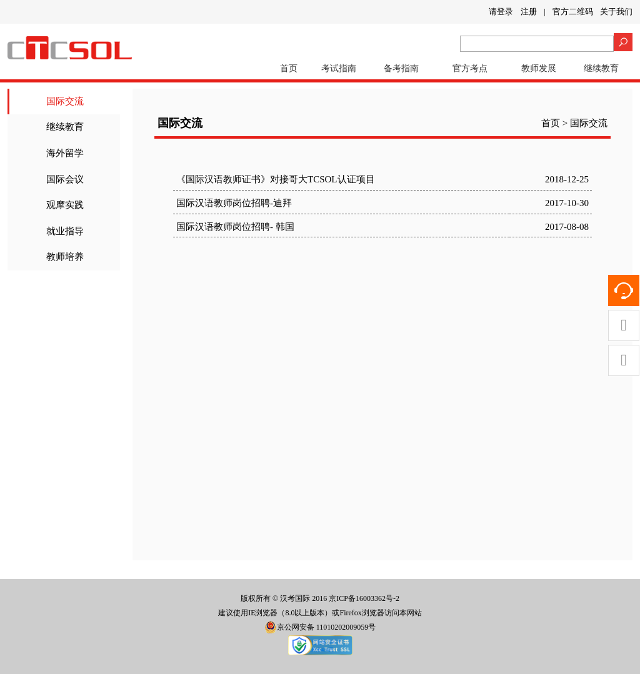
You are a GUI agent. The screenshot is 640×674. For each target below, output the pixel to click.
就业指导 (65, 231)
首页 (289, 68)
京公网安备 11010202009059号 (320, 627)
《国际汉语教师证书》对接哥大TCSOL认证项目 (275, 179)
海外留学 (65, 153)
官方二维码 (572, 11)
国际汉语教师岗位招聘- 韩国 (235, 227)
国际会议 (65, 179)
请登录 (501, 11)
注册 (529, 11)
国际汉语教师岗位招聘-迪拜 (234, 203)
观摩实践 (65, 205)
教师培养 (65, 257)
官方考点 (470, 68)
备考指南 (401, 68)
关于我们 (616, 11)
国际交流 (65, 101)
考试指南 (338, 68)
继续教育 (601, 68)
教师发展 (538, 68)
